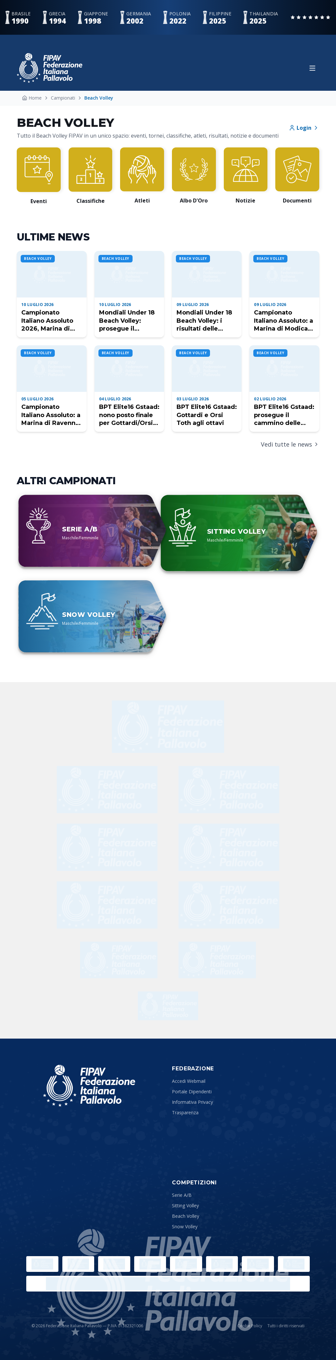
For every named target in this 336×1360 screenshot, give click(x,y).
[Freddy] (168, 726)
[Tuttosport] (217, 960)
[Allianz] (107, 847)
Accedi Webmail (188, 1081)
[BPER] (107, 905)
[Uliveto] (228, 789)
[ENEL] (228, 847)
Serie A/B (182, 1195)
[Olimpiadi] (42, 1264)
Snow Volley (185, 1226)
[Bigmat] (228, 905)
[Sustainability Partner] (168, 1005)
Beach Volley (185, 1216)
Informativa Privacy (192, 1102)
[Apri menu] (312, 68)
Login (304, 127)
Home (32, 98)
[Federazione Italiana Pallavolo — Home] (49, 68)
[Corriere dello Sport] (119, 960)
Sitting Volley (185, 1205)
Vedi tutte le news (290, 444)
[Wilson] (107, 789)
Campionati (63, 98)
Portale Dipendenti (192, 1091)
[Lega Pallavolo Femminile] (294, 1264)
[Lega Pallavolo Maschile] (168, 1284)
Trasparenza (185, 1112)
